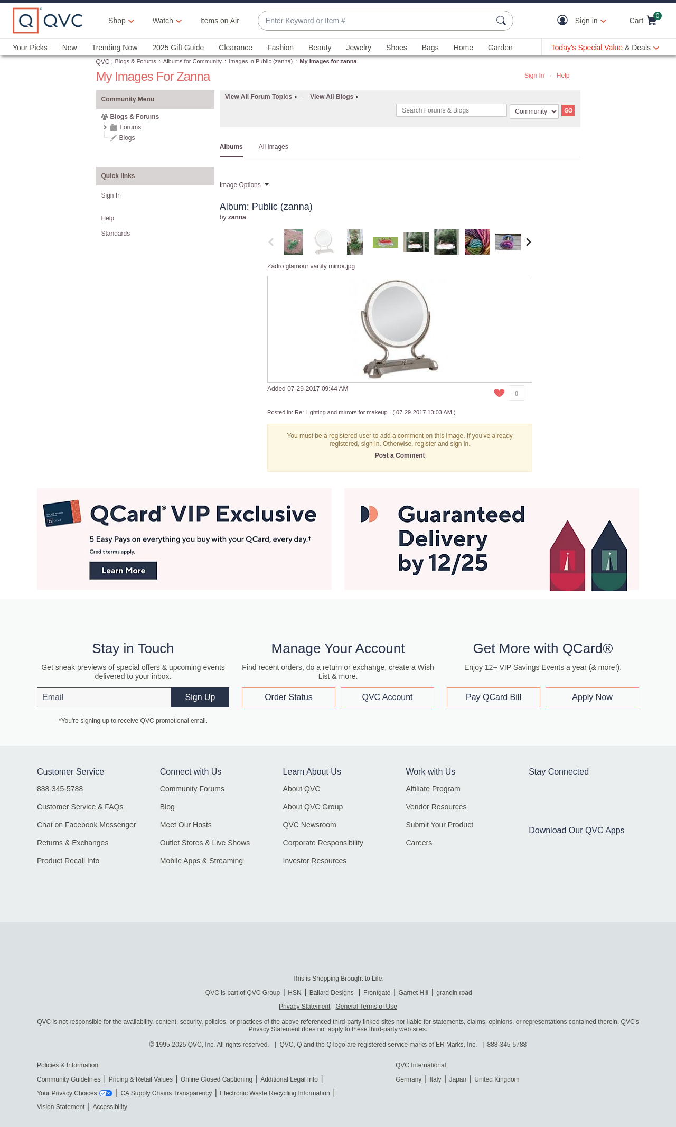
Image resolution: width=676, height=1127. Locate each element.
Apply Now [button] (592, 697)
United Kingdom (496, 1079)
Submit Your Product (439, 825)
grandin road (454, 992)
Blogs (127, 138)
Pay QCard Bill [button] (493, 697)
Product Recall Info (68, 860)
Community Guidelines (69, 1079)
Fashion (280, 47)
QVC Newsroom (309, 825)
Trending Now (115, 47)
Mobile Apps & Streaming (201, 860)
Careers (419, 843)
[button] (565, 21)
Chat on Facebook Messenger (86, 825)
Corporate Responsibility (323, 843)
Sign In (534, 75)
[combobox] (375, 21)
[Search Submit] (503, 20)
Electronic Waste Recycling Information (275, 1093)
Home (463, 47)
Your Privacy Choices (67, 1093)
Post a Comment (400, 455)
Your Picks (30, 47)
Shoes (396, 47)
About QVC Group (313, 807)
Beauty (320, 47)
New (69, 47)
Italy (435, 1079)
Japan (457, 1079)
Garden (500, 47)
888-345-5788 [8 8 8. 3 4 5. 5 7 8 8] (507, 1044)
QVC (103, 62)
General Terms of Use (366, 1006)
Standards (115, 233)
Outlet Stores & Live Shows (205, 843)
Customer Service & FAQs (80, 807)
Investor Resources (315, 860)
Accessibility (110, 1107)
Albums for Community (192, 61)
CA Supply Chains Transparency (166, 1093)
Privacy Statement (304, 1006)
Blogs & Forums (135, 61)
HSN (294, 992)
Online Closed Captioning (216, 1079)
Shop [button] (117, 20)
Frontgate (376, 992)
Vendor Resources (436, 807)
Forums (131, 127)
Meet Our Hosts (186, 825)
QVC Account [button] (387, 697)
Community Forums (192, 789)
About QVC (302, 789)
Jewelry (358, 47)
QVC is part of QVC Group (242, 992)
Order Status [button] (289, 697)
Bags (430, 47)
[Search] (451, 110)
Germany (408, 1079)
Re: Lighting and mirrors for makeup (341, 412)
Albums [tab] (231, 147)
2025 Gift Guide (178, 47)
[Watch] (163, 20)
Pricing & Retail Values (141, 1079)
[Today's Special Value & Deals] (605, 47)
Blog (167, 807)
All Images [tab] (273, 147)
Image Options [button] (240, 185)
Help (563, 75)
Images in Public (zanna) (261, 61)
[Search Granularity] (534, 111)
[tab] (293, 241)
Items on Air (219, 20)
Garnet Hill (413, 992)
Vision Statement (61, 1107)
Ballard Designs (332, 992)
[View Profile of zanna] (237, 217)
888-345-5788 (60, 789)
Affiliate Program (433, 789)
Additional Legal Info (289, 1079)
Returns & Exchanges (72, 843)
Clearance (235, 47)
